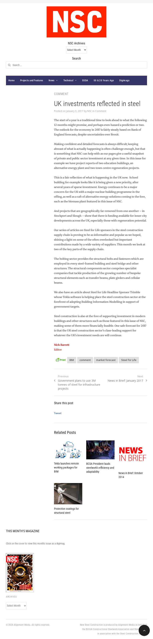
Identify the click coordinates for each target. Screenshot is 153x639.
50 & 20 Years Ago (104, 80)
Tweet (57, 413)
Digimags (124, 80)
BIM (72, 360)
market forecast (106, 360)
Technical (68, 80)
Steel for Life (128, 360)
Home (11, 80)
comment (85, 360)
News (51, 80)
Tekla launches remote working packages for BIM (66, 467)
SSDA (85, 80)
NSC (89, 111)
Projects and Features (31, 80)
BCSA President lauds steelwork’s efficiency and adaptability (100, 467)
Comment (100, 111)
